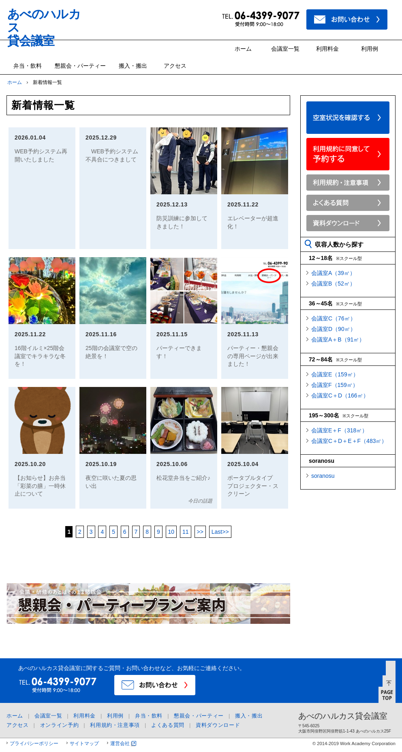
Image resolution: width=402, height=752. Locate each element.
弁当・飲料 (27, 65)
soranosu (323, 476)
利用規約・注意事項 (115, 725)
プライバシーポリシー (34, 743)
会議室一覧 (285, 48)
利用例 (369, 48)
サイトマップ (84, 743)
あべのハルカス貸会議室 (342, 715)
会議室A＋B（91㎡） (338, 339)
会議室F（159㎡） (334, 385)
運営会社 (120, 743)
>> (200, 532)
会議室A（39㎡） (333, 273)
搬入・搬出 (133, 65)
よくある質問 (167, 725)
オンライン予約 (59, 725)
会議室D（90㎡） (333, 329)
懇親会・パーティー (80, 65)
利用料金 (327, 48)
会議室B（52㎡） (333, 283)
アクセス (175, 65)
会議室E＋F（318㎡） (339, 430)
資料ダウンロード (218, 725)
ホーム (243, 48)
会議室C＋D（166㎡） (340, 395)
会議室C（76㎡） (333, 318)
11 (185, 532)
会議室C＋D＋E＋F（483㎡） (349, 441)
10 (171, 532)
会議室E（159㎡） (335, 374)
